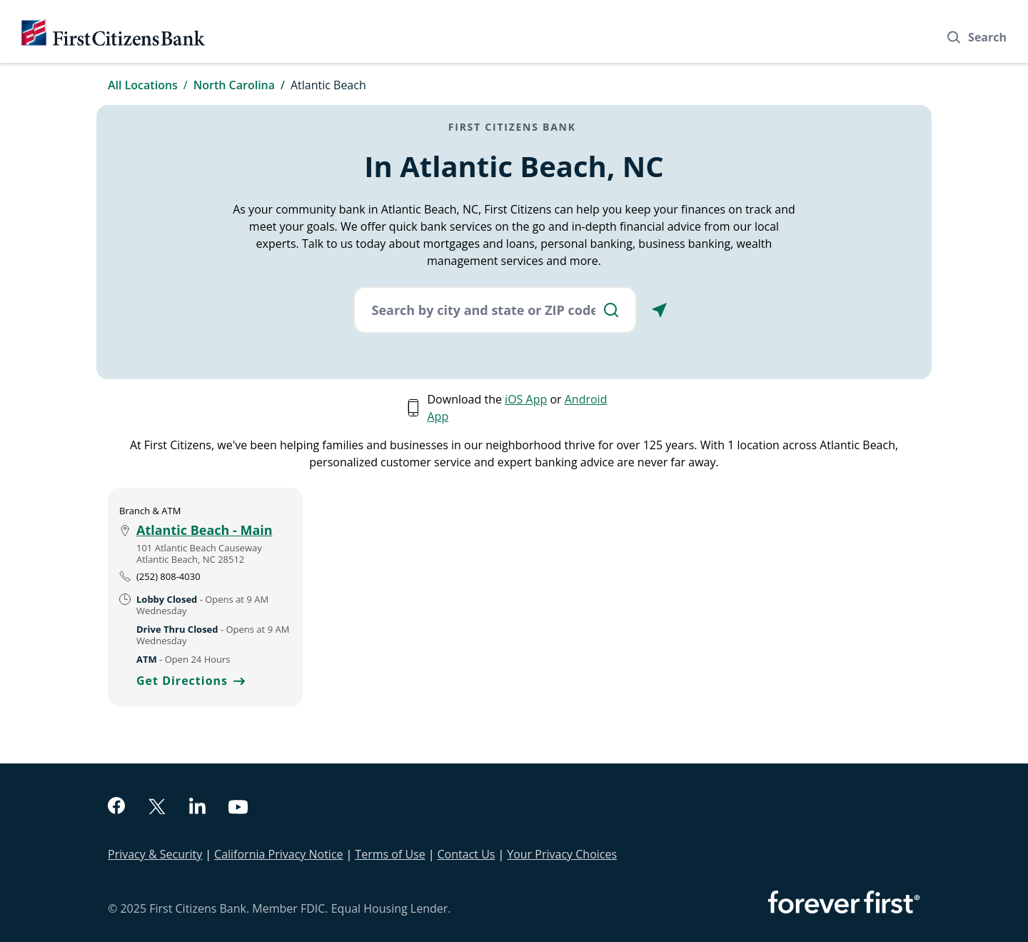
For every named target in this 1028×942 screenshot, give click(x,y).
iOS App (526, 399)
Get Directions (190, 680)
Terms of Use (390, 854)
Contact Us (466, 854)
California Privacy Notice (278, 854)
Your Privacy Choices (562, 854)
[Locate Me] (659, 310)
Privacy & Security (155, 854)
